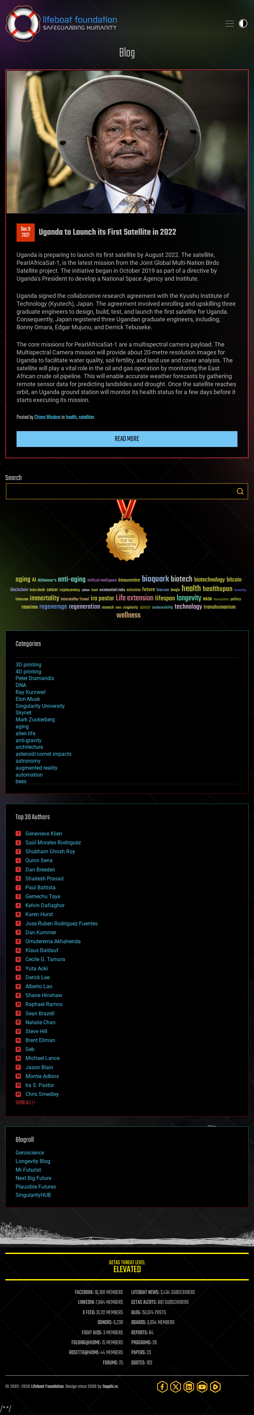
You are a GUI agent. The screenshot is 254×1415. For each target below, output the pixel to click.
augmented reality (37, 768)
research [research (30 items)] (108, 608)
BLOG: (136, 1313)
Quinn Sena (39, 860)
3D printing (28, 665)
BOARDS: (138, 1322)
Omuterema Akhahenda (53, 941)
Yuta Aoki (36, 968)
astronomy (28, 761)
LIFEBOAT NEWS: (145, 1292)
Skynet (23, 712)
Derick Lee (37, 977)
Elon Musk (28, 699)
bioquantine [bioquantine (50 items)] (129, 580)
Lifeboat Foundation (47, 1387)
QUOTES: (138, 1363)
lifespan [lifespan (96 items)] (165, 598)
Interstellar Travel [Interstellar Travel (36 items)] (75, 599)
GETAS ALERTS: (144, 1302)
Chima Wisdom (47, 417)
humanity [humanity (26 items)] (240, 590)
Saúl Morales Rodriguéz (53, 842)
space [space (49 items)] (145, 607)
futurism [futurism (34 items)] (162, 590)
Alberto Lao (38, 986)
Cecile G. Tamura (45, 959)
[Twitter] (175, 1387)
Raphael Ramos (44, 1004)
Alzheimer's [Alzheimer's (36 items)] (47, 580)
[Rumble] (215, 1387)
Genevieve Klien (43, 833)
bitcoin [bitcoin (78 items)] (234, 580)
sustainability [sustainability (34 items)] (162, 608)
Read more (127, 439)
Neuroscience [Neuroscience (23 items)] (221, 600)
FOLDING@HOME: (86, 1343)
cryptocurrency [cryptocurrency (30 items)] (70, 590)
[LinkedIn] (189, 1387)
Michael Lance (42, 1058)
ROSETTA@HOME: (84, 1353)
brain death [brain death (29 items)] (37, 590)
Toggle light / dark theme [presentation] (243, 23)
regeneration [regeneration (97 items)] (84, 607)
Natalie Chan (40, 1022)
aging (22, 726)
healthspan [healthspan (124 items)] (218, 589)
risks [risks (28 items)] (118, 608)
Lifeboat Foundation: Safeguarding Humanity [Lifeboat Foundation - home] (110, 23)
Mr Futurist (28, 1170)
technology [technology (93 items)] (188, 607)
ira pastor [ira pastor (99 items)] (102, 598)
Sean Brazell (40, 1013)
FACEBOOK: (84, 1292)
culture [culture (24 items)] (86, 590)
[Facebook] (162, 1387)
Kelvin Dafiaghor (44, 905)
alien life (25, 733)
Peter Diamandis (35, 678)
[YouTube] (202, 1387)
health (71, 417)
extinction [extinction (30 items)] (134, 590)
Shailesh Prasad (44, 878)
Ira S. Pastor (39, 1085)
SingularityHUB (33, 1195)
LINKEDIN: (86, 1302)
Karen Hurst (39, 914)
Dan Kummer (40, 932)
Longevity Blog (33, 1161)
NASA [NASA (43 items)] (207, 599)
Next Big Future (33, 1178)
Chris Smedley (42, 1094)
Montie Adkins (42, 1076)
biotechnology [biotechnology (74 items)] (209, 580)
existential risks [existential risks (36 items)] (112, 590)
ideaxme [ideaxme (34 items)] (22, 599)
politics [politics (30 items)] (236, 599)
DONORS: (105, 1322)
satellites (86, 417)
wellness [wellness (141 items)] (128, 615)
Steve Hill (36, 1031)
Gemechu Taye (42, 896)
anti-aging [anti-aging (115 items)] (72, 580)
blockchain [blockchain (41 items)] (19, 590)
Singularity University (40, 706)
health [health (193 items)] (191, 589)
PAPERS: (138, 1353)
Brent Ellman (40, 1040)
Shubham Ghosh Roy (50, 851)
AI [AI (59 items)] (34, 580)
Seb (29, 1049)
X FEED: (89, 1313)
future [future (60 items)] (148, 589)
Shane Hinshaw (43, 995)
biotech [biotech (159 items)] (181, 579)
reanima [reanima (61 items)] (29, 607)
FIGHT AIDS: (92, 1333)
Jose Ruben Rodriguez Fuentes (61, 923)
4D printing (28, 671)
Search (240, 491)
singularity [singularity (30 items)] (130, 608)
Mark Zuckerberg (35, 719)
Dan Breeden (40, 870)
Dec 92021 (25, 232)
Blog (127, 53)
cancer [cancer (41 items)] (52, 590)
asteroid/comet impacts (43, 754)
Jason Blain (39, 1067)
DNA (21, 685)
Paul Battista (40, 887)
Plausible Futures (36, 1187)
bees (21, 781)
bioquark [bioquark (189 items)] (155, 579)
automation (29, 775)
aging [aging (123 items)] (23, 580)
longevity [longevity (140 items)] (189, 598)
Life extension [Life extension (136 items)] (134, 598)
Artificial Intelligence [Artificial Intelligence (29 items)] (102, 581)
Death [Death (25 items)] (94, 590)
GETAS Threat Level (127, 1268)
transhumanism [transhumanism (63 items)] (219, 607)
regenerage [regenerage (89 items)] (53, 607)
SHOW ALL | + (26, 1103)
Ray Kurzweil (31, 692)
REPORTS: (139, 1333)
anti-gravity (29, 740)
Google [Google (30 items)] (175, 590)
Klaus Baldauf (42, 950)
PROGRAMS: (141, 1343)
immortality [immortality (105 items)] (44, 598)
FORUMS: (110, 1363)
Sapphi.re (110, 1387)
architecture (29, 747)
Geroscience (30, 1153)
